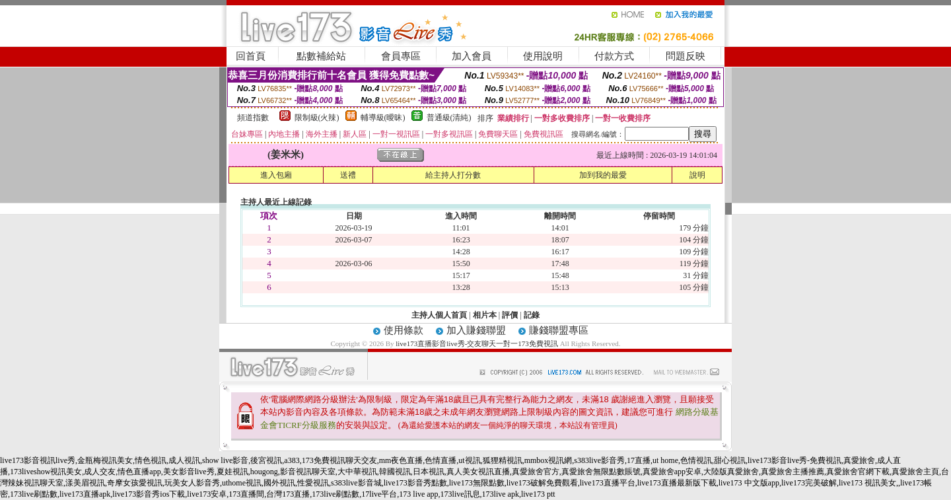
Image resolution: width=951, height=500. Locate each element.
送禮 (348, 175)
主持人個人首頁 (439, 315)
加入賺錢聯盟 (476, 330)
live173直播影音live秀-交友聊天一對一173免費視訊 (477, 343)
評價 (510, 315)
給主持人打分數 (453, 175)
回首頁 (250, 56)
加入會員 (471, 56)
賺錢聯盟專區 (558, 330)
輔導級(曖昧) (383, 117)
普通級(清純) (449, 117)
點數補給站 (321, 56)
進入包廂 (276, 175)
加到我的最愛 (603, 175)
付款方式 (614, 56)
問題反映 (685, 56)
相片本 (485, 315)
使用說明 (543, 56)
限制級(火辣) (317, 117)
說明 (697, 175)
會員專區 (401, 56)
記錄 (532, 315)
